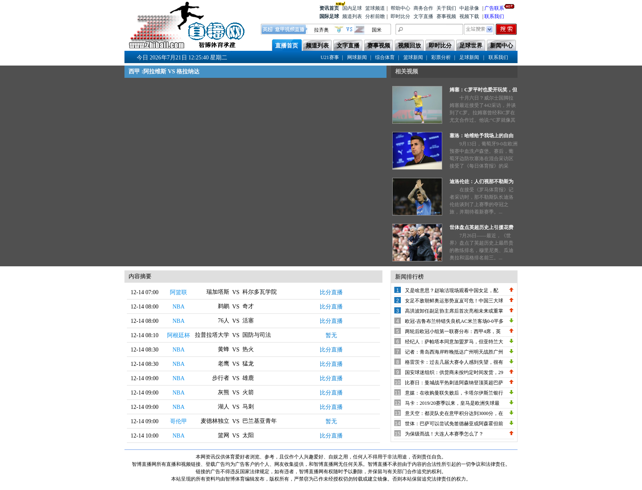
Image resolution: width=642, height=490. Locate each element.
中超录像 (469, 8)
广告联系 (494, 7)
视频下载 (469, 16)
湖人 (223, 407)
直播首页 (286, 46)
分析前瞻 (375, 16)
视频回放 (409, 46)
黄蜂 (223, 349)
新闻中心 (501, 46)
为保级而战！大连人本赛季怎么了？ (444, 434)
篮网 (223, 435)
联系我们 (494, 16)
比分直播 (331, 292)
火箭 (248, 392)
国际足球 (329, 16)
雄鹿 (248, 378)
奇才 (248, 306)
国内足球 (352, 8)
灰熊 (223, 392)
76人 (223, 321)
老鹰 (223, 364)
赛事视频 (446, 16)
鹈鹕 (223, 306)
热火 (248, 349)
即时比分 (400, 16)
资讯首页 (329, 7)
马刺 (248, 407)
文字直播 (423, 16)
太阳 (248, 435)
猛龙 (248, 364)
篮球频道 (375, 8)
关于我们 (446, 8)
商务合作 (423, 8)
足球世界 (470, 46)
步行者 (220, 378)
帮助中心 (400, 8)
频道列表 (352, 16)
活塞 (248, 321)
